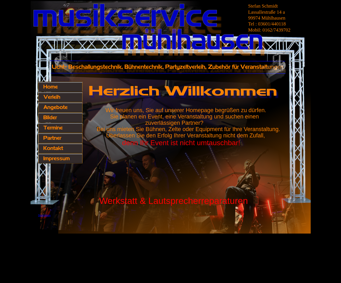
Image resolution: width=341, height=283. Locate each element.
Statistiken (44, 215)
